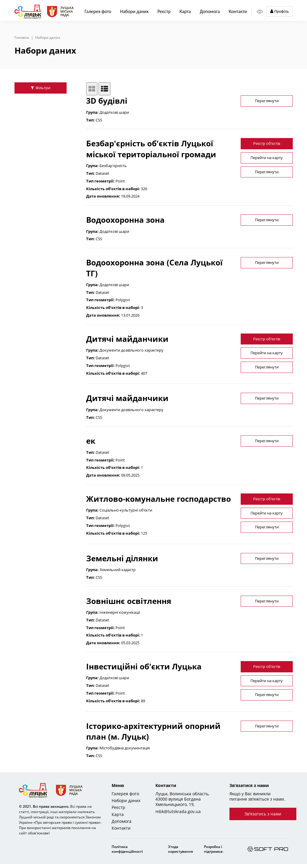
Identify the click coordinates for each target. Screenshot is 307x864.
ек (90, 440)
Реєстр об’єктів (266, 143)
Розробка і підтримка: (213, 849)
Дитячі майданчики (127, 339)
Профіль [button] (279, 11)
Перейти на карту (266, 157)
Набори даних (134, 11)
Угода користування (180, 849)
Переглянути (267, 100)
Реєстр (118, 807)
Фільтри (40, 87)
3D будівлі (106, 100)
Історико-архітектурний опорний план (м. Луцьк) (153, 731)
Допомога (210, 11)
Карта (185, 11)
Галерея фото (98, 11)
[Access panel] (260, 12)
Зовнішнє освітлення (128, 601)
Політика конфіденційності (127, 849)
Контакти (238, 11)
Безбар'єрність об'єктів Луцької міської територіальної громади (151, 148)
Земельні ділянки (122, 558)
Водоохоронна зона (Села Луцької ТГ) (154, 267)
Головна (22, 38)
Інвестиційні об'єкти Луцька (144, 666)
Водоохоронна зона (125, 219)
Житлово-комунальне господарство (158, 498)
